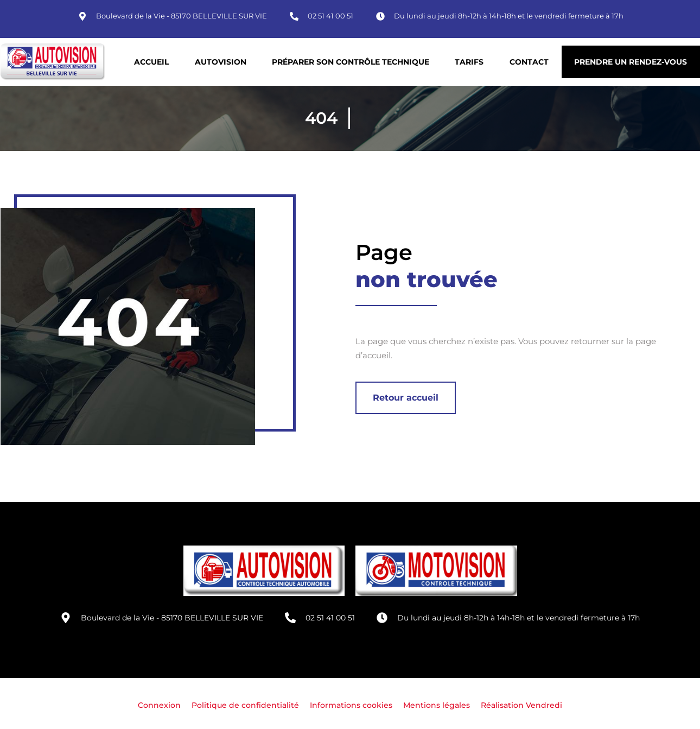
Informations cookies (351, 705)
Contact (529, 62)
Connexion (159, 705)
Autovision (220, 62)
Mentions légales (436, 705)
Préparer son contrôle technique (350, 62)
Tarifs (469, 62)
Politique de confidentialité (245, 705)
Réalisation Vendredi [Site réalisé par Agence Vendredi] (521, 705)
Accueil (151, 62)
